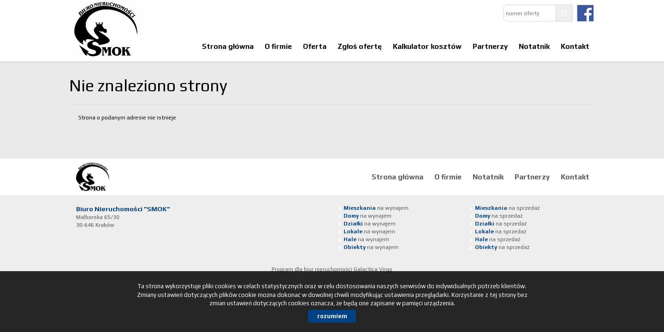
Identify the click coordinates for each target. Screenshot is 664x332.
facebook (585, 13)
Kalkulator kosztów (427, 46)
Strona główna (228, 46)
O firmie (278, 46)
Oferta (314, 46)
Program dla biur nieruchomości (313, 269)
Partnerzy (490, 46)
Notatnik (534, 46)
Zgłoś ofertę (360, 46)
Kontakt (575, 46)
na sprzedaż (507, 208)
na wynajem (376, 208)
